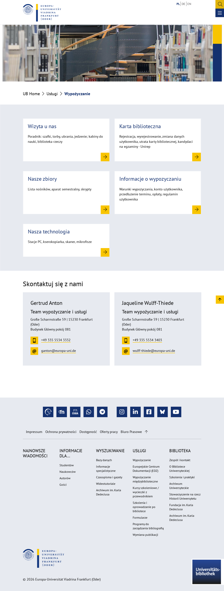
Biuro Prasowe (131, 432)
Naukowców (67, 472)
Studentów (66, 465)
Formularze (140, 517)
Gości (63, 484)
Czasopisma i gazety (109, 477)
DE (183, 4)
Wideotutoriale (105, 484)
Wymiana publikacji (145, 535)
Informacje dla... (70, 453)
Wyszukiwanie (110, 450)
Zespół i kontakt (179, 460)
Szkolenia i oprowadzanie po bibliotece (144, 507)
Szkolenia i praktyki (182, 477)
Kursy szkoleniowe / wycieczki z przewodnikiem (146, 492)
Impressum (34, 432)
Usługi (52, 93)
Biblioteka (180, 450)
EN (189, 4)
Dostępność (88, 432)
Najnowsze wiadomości (35, 453)
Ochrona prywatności (60, 432)
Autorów (65, 478)
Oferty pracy (109, 432)
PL (178, 4)
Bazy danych (104, 460)
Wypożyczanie (142, 460)
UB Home (31, 93)
